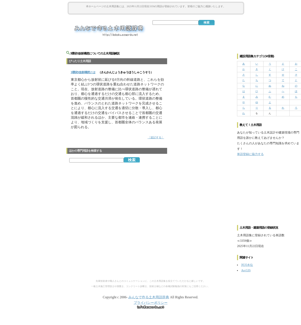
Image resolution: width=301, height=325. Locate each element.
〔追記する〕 (156, 137)
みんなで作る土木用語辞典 (148, 297)
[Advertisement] (156, 10)
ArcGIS (246, 270)
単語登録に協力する (250, 154)
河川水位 (247, 265)
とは (83, 72)
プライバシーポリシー (151, 302)
